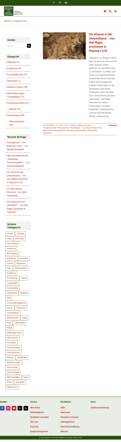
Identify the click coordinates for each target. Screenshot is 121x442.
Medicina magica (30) (17, 87)
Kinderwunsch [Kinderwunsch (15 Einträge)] (13, 318)
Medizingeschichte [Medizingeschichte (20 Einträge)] (14, 333)
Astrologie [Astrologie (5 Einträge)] (19, 238)
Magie (45, 130)
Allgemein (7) (13, 62)
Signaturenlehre (81, 130)
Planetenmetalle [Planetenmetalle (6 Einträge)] (13, 347)
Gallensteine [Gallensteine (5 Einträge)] (12, 293)
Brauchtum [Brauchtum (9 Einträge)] (11, 258)
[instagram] (8, 408)
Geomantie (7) (13, 81)
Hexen (94, 128)
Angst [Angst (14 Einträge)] (9, 238)
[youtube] (14, 408)
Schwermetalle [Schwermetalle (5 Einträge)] (13, 372)
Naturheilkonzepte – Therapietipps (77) (16, 95)
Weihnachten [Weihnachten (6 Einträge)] (12, 387)
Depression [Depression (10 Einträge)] (21, 263)
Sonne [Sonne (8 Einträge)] (26, 377)
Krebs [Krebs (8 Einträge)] (24, 318)
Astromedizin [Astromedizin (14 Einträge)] (12, 243)
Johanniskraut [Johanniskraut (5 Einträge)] (13, 313)
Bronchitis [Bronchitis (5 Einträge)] (24, 258)
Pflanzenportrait (63, 128)
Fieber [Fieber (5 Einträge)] (23, 278)
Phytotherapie (75, 128)
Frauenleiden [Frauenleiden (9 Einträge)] (12, 283)
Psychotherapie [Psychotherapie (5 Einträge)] (13, 352)
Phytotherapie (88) (15, 115)
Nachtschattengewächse (57, 130)
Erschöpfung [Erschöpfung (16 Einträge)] (12, 278)
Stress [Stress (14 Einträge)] (9, 382)
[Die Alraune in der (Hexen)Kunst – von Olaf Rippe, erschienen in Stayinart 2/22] (64, 45)
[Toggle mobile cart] (104, 11)
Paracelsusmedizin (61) (18, 103)
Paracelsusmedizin (50, 128)
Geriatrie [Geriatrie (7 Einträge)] (24, 293)
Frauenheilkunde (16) (17, 74)
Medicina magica (84, 125)
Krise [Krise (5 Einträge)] (9, 323)
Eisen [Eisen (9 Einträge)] (9, 268)
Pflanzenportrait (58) (16, 123)
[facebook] (2, 408)
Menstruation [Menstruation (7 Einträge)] (12, 338)
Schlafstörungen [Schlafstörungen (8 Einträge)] (14, 362)
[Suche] (29, 46)
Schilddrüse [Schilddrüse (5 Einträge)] (22, 357)
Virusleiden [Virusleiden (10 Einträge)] (20, 382)
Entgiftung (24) (14, 68)
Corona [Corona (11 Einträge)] (10, 263)
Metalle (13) (15, 109)
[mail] (20, 408)
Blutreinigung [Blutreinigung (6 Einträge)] (12, 253)
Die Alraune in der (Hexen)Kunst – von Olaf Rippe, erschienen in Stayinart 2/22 (102, 42)
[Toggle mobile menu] (115, 11)
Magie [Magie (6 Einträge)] (9, 328)
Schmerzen (71, 130)
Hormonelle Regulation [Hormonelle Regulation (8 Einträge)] (16, 303)
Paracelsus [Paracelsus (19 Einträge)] (11, 342)
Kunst (100, 128)
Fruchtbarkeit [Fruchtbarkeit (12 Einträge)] (12, 288)
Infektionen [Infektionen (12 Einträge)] (21, 308)
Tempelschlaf (92, 130)
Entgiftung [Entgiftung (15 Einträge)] (11, 273)
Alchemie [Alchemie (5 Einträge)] (20, 234)
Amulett (89, 128)
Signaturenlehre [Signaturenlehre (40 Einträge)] (13, 377)
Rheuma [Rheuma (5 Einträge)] (10, 357)
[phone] (26, 408)
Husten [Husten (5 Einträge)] (10, 308)
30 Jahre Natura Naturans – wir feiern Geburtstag (17, 192)
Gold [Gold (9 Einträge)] (9, 298)
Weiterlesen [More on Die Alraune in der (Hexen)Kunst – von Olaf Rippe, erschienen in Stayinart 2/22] (113, 125)
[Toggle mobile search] (110, 11)
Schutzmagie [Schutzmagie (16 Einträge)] (12, 367)
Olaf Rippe (50, 125)
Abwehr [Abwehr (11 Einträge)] (10, 234)
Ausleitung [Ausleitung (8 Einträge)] (11, 248)
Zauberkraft (47, 133)
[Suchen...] (16, 46)
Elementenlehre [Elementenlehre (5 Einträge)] (21, 268)
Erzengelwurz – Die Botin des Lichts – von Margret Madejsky (17, 146)
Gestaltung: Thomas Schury (74, 438)
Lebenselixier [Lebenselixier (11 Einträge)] (19, 323)
